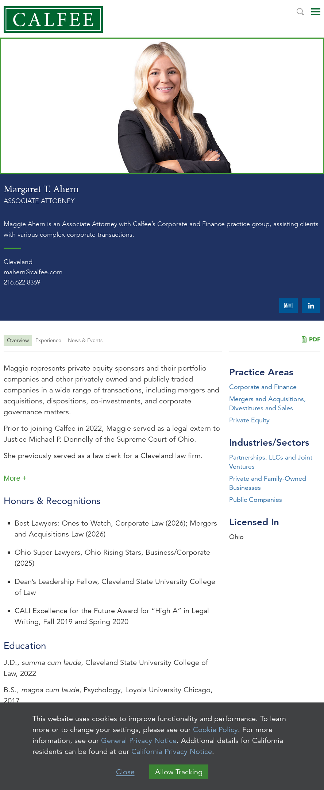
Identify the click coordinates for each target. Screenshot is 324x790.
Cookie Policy (215, 729)
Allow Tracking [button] (178, 772)
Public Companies (255, 499)
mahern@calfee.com (33, 272)
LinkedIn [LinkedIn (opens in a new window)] (311, 305)
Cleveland (18, 261)
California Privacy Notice (171, 751)
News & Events (85, 340)
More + (15, 478)
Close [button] (125, 772)
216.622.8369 (22, 282)
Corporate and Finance (263, 387)
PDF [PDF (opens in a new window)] (314, 339)
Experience (48, 340)
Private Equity (249, 420)
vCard (288, 305)
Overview (18, 340)
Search (300, 11)
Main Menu (315, 11)
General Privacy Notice (139, 740)
